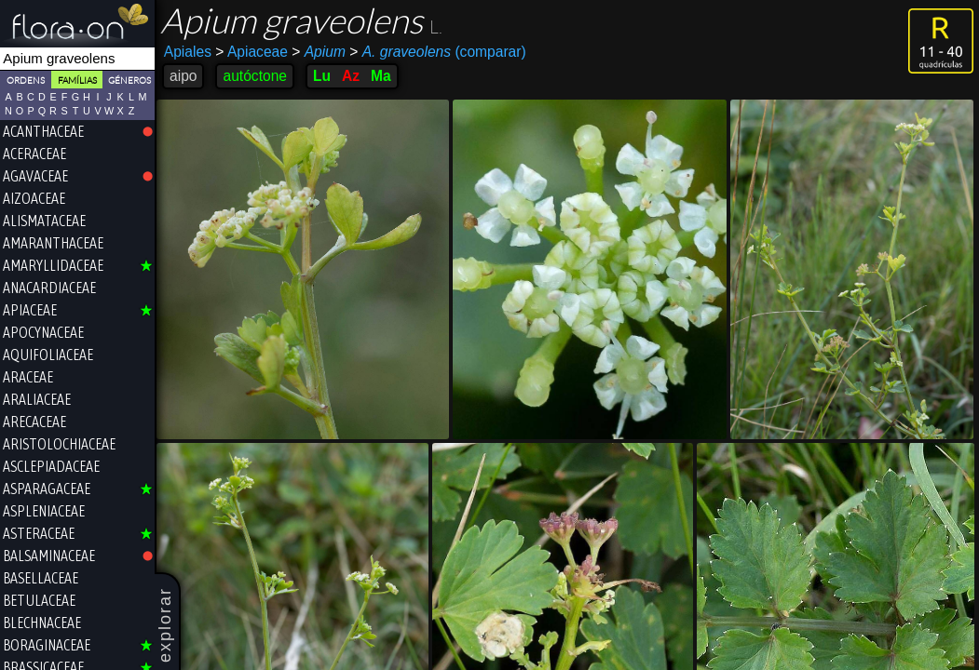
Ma (381, 76)
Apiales (187, 52)
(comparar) (437, 52)
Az (351, 76)
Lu (322, 76)
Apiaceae (251, 52)
